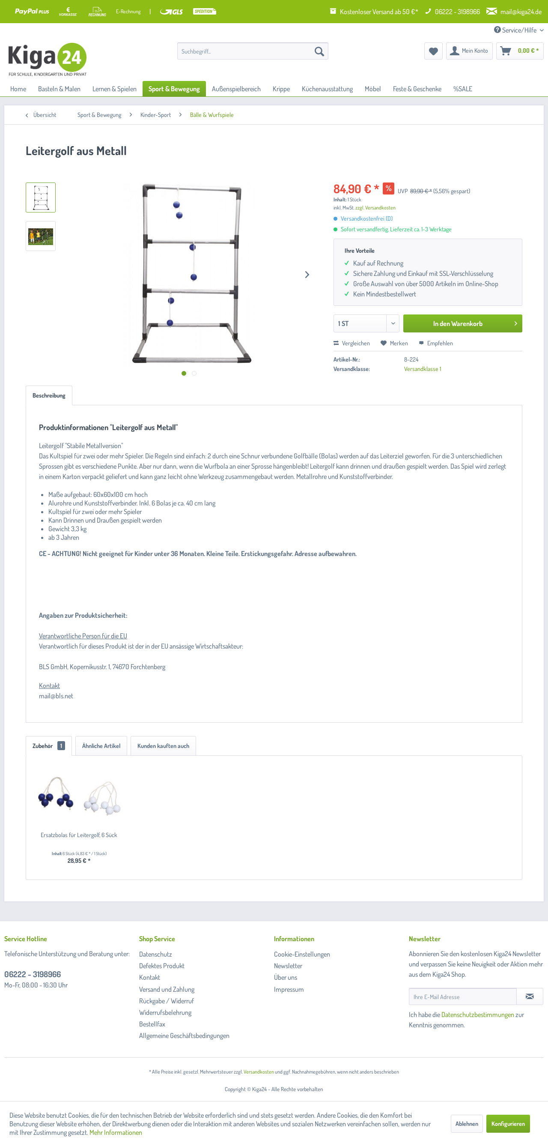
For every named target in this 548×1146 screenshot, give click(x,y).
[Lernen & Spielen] (114, 88)
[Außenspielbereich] (236, 88)
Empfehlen (436, 343)
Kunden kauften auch (163, 745)
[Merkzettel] (433, 51)
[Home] (18, 88)
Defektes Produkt (162, 965)
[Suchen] (319, 51)
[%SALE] (462, 88)
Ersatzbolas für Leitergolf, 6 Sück (79, 834)
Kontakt (149, 977)
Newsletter (288, 965)
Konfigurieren (508, 1123)
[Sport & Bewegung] (174, 88)
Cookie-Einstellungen (302, 954)
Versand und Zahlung (166, 989)
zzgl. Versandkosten (375, 207)
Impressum (289, 989)
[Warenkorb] (520, 51)
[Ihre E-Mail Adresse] (463, 996)
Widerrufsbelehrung (165, 1012)
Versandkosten (259, 1071)
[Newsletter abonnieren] (529, 996)
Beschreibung (49, 395)
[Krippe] (281, 88)
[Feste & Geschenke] (417, 88)
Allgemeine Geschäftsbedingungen (184, 1035)
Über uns (285, 977)
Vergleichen (352, 343)
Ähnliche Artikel (101, 745)
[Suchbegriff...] (252, 51)
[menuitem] (252, 51)
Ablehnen (467, 1123)
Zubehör (49, 745)
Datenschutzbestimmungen (477, 1014)
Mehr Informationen (115, 1132)
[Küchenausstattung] (327, 88)
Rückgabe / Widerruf (166, 1000)
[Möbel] (373, 88)
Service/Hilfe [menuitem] (516, 30)
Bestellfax (152, 1024)
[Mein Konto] (469, 51)
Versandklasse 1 (422, 368)
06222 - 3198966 (32, 974)
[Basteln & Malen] (59, 88)
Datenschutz (155, 954)
